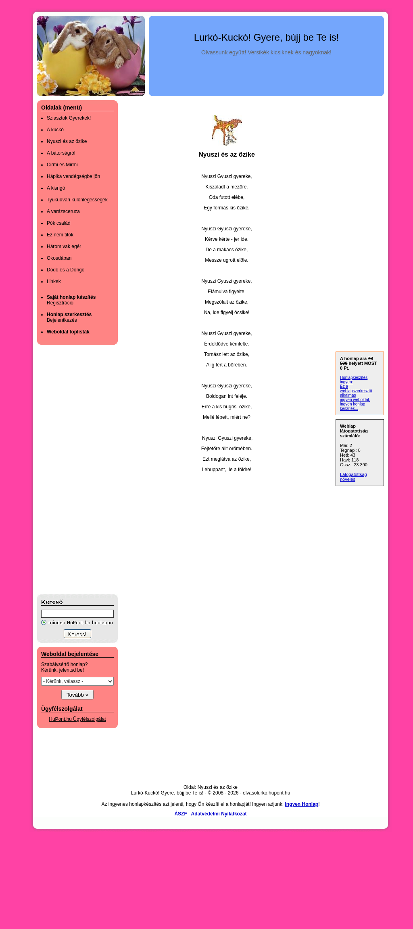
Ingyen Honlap (301, 804)
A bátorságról (61, 153)
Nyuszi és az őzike (67, 141)
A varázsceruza (63, 211)
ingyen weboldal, (355, 399)
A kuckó (55, 129)
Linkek (54, 281)
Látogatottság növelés (353, 477)
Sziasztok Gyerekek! (69, 118)
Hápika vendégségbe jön (73, 176)
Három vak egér (64, 246)
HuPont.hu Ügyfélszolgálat (77, 719)
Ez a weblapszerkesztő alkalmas (356, 390)
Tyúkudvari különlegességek (77, 200)
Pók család (59, 223)
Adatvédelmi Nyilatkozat (219, 814)
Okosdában (59, 258)
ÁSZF (180, 814)
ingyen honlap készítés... (352, 406)
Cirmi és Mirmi (62, 165)
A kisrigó (56, 188)
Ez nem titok (60, 235)
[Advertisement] (69, 469)
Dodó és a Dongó (65, 270)
